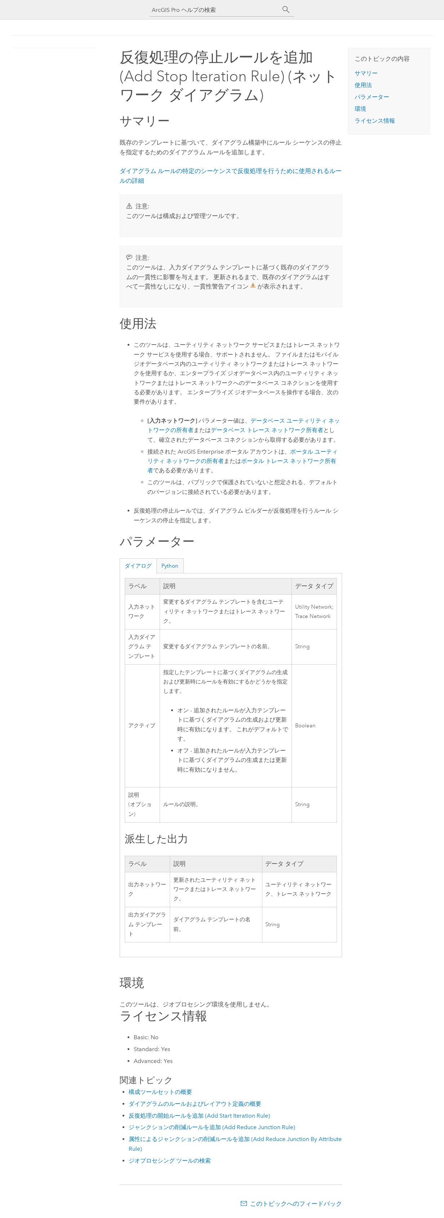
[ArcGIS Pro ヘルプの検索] (215, 10)
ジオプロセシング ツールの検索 (170, 1160)
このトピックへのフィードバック (296, 1203)
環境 (360, 108)
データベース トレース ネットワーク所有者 (267, 430)
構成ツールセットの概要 (160, 1092)
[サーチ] (286, 9)
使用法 (363, 85)
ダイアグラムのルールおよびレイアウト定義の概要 (195, 1103)
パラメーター (372, 97)
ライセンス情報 (375, 120)
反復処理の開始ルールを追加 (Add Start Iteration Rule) (199, 1115)
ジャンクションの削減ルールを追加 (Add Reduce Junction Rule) (212, 1127)
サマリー (366, 73)
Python (169, 566)
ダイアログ (138, 566)
